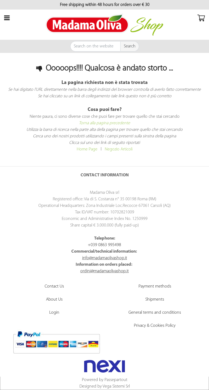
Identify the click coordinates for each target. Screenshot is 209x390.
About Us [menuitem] (54, 299)
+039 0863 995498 (104, 245)
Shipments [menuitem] (154, 299)
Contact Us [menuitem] (54, 286)
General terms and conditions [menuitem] (154, 312)
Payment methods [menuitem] (155, 286)
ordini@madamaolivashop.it (104, 271)
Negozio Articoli (119, 149)
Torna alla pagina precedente (104, 123)
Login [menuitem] (54, 312)
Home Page (87, 149)
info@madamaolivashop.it (104, 258)
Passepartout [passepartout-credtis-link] (115, 380)
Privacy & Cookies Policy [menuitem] (155, 326)
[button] (130, 46)
